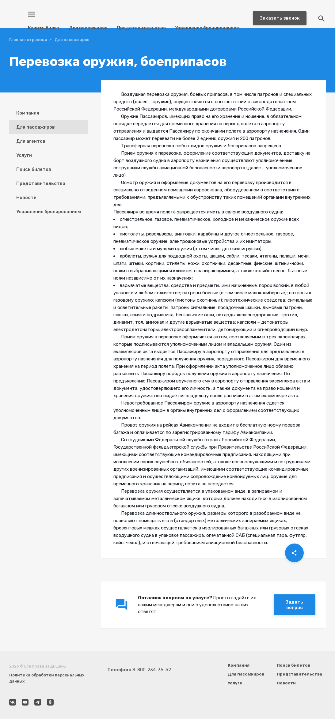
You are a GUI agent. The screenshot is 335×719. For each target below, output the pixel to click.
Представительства (141, 28)
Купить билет (44, 28)
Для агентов (30, 141)
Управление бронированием (207, 28)
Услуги (24, 155)
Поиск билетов (33, 169)
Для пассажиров (88, 28)
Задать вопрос (294, 604)
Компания (27, 113)
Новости (26, 197)
